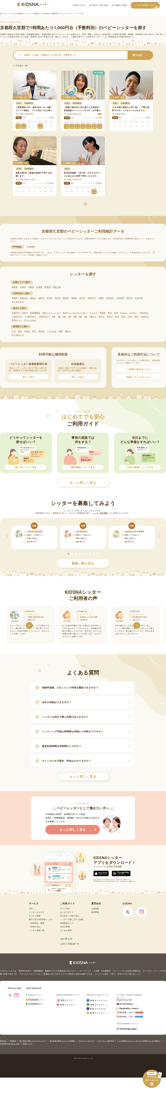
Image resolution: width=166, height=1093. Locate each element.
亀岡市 (66, 298)
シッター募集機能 (100, 513)
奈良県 (47, 287)
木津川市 (139, 298)
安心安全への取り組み (98, 5)
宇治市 (50, 298)
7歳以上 (92, 316)
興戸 (34, 331)
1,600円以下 (17, 316)
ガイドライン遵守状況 (106, 1041)
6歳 (85, 316)
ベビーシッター (64, 34)
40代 (136, 316)
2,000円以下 (30, 316)
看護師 (103, 313)
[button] (68, 554)
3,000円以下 (44, 316)
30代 (130, 316)
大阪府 (31, 287)
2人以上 (123, 313)
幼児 (117, 316)
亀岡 (20, 331)
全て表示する (18, 302)
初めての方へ (79, 5)
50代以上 (145, 316)
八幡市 (101, 298)
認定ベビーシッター (51, 313)
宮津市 (58, 298)
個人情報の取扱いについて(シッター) (33, 1041)
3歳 (69, 316)
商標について (27, 1044)
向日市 (82, 298)
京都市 (15, 298)
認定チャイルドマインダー (75, 313)
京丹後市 (120, 298)
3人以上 (133, 313)
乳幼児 (110, 316)
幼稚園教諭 (35, 313)
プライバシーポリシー (86, 1041)
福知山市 (24, 298)
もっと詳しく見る (87, 776)
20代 (123, 316)
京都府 (23, 287)
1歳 (58, 316)
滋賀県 (15, 287)
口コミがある (30, 320)
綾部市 (41, 298)
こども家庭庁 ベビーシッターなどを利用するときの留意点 (138, 1041)
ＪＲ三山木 (52, 331)
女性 (116, 313)
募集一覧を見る (88, 563)
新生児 (102, 316)
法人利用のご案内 (119, 5)
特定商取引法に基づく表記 (9, 1044)
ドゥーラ (93, 313)
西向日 (68, 331)
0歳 (53, 316)
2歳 (64, 316)
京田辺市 (110, 298)
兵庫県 (39, 287)
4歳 (75, 316)
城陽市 (74, 298)
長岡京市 (92, 298)
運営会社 (3, 1041)
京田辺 (27, 331)
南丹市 (130, 298)
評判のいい (17, 320)
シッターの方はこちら (147, 5)
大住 (14, 331)
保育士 (25, 313)
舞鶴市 (33, 298)
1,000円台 (143, 313)
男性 (110, 313)
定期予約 (16, 313)
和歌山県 (57, 287)
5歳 (80, 316)
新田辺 (41, 331)
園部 (61, 331)
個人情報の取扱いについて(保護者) (62, 1041)
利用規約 (13, 1041)
